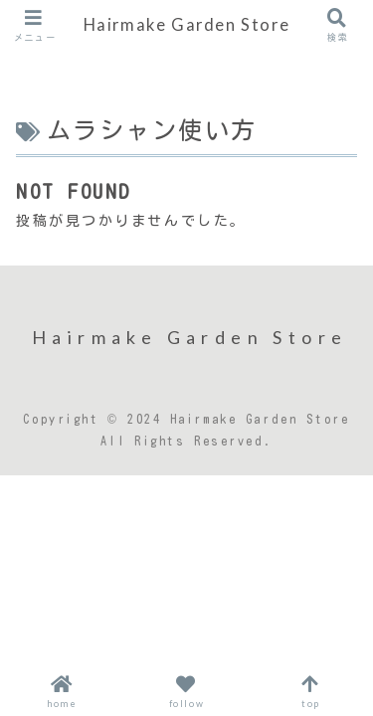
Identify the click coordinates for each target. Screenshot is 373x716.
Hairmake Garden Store (187, 24)
